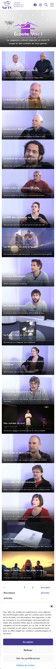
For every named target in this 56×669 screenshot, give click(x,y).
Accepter (28, 642)
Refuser (28, 650)
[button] (51, 606)
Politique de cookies (25, 665)
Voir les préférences (28, 658)
